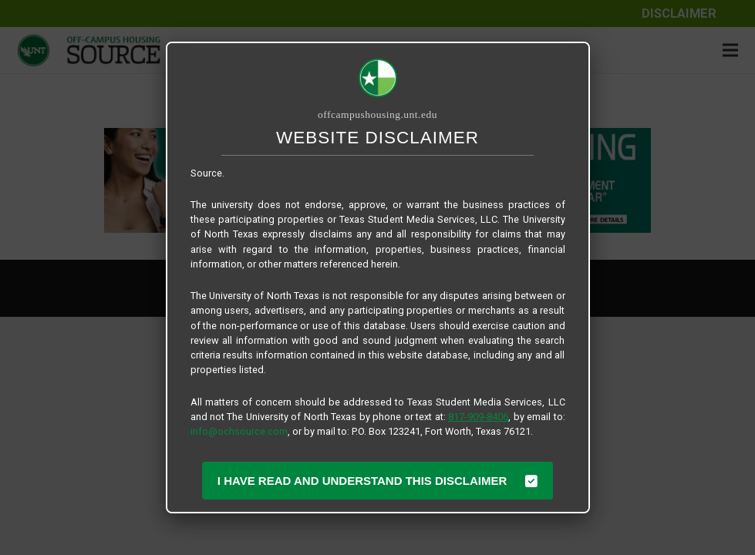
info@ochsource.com (239, 431)
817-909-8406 (478, 416)
